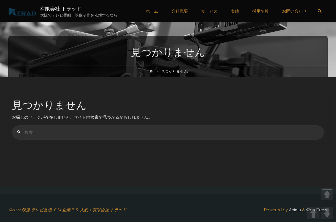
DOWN (327, 213)
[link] (319, 11)
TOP (327, 194)
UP (313, 213)
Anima (294, 209)
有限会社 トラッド (60, 9)
